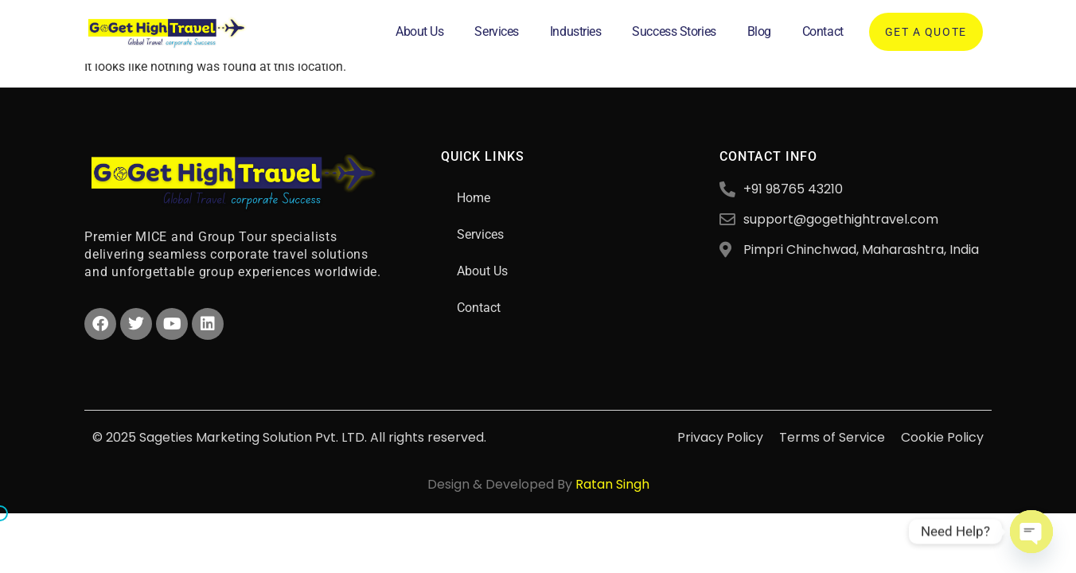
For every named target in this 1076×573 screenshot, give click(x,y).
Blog (759, 31)
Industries (576, 31)
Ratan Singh (612, 484)
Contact (823, 31)
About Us (419, 31)
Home (473, 197)
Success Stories (673, 31)
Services (496, 31)
